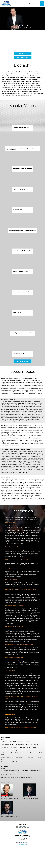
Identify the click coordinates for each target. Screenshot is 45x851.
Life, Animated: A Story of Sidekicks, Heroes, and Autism (15, 741)
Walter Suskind (5, 814)
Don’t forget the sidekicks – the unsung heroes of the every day (16, 777)
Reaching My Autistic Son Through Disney (11, 775)
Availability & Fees (22, 57)
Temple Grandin (5, 797)
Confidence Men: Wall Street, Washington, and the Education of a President (19, 744)
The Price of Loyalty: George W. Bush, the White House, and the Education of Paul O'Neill (21, 753)
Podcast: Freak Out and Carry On (9, 762)
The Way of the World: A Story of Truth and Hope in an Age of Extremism (19, 747)
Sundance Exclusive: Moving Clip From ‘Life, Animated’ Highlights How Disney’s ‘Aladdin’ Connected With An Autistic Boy (21, 771)
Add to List (22, 53)
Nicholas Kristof (27, 797)
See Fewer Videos (22, 361)
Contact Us (32, 4)
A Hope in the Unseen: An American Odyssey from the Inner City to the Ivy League (21, 757)
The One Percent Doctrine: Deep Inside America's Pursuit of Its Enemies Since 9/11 (21, 750)
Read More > (28, 95)
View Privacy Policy (22, 844)
